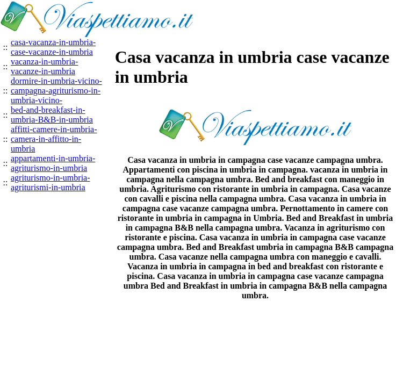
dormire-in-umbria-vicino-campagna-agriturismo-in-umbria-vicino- (56, 90)
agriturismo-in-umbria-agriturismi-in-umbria (50, 182)
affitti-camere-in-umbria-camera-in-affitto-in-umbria (54, 139)
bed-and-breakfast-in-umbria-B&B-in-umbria (52, 114)
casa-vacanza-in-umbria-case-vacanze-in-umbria (53, 47)
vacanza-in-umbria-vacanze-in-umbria (44, 66)
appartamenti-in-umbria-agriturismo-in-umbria (53, 163)
